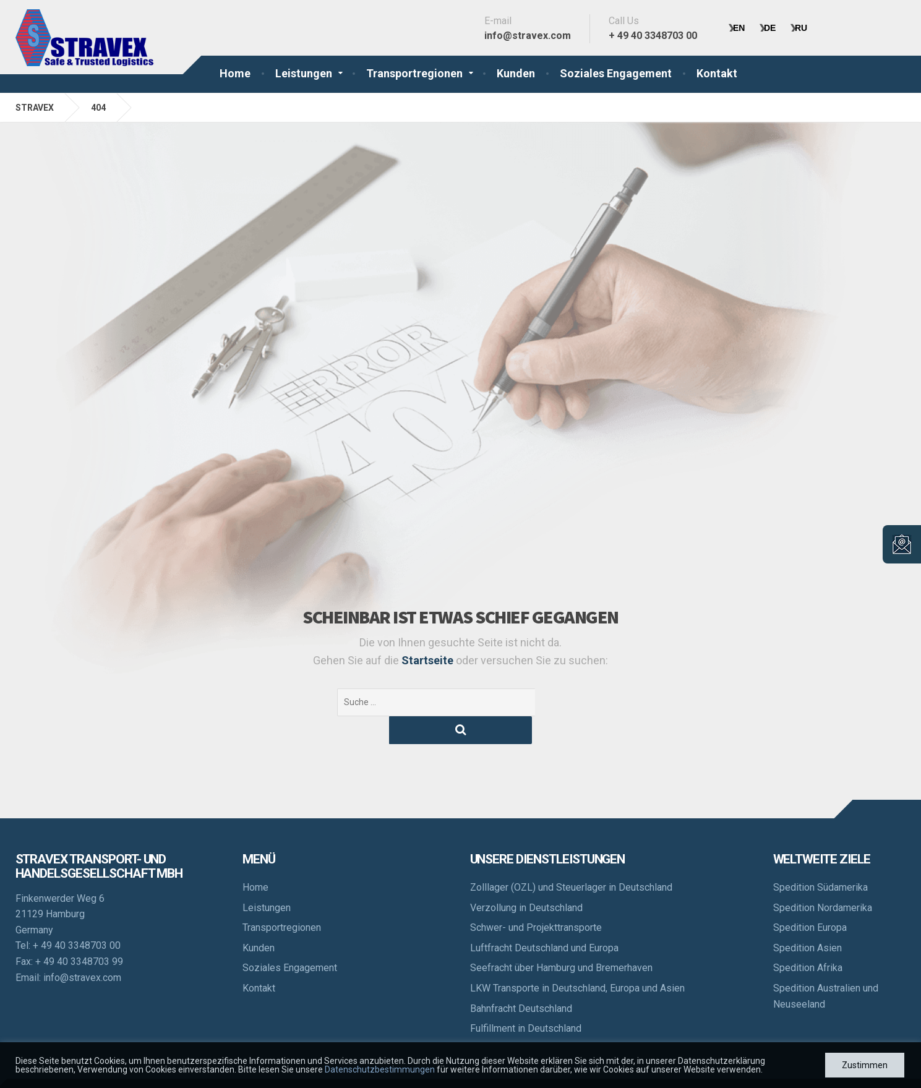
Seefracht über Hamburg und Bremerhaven (561, 940)
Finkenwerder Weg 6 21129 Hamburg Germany (60, 886)
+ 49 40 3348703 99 (79, 934)
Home (235, 73)
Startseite (428, 660)
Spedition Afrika (807, 940)
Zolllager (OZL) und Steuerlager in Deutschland (571, 859)
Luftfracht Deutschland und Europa (544, 920)
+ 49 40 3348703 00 (77, 917)
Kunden (516, 73)
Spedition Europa (810, 900)
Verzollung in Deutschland (526, 880)
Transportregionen (414, 73)
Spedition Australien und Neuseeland (825, 968)
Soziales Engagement (616, 73)
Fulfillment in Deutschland (525, 1000)
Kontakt (716, 73)
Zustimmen (865, 1065)
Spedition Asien (807, 920)
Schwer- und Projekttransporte (536, 900)
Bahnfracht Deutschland (521, 981)
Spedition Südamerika (820, 859)
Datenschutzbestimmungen (380, 1069)
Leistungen (303, 73)
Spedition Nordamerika (822, 880)
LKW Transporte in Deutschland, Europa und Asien (577, 960)
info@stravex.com (82, 950)
